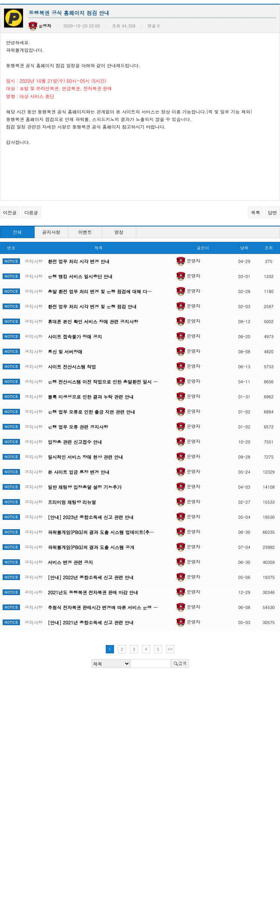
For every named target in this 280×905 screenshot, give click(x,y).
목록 (255, 212)
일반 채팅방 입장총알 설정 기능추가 (85, 487)
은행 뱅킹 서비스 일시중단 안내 (80, 276)
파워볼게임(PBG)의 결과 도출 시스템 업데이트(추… (101, 532)
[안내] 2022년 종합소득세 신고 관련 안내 (91, 577)
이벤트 (85, 232)
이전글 (10, 212)
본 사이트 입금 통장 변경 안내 (79, 472)
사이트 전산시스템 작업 (72, 366)
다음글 (31, 212)
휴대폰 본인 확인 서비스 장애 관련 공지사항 (93, 321)
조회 (269, 248)
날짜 (244, 248)
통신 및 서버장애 (65, 351)
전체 (17, 232)
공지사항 (51, 232)
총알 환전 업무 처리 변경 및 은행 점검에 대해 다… (100, 291)
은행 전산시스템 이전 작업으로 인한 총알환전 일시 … (103, 381)
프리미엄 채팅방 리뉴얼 (72, 502)
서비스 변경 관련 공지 (70, 562)
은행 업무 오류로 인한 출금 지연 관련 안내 (91, 411)
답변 (272, 212)
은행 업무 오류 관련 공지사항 (78, 427)
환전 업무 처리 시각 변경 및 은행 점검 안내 (92, 306)
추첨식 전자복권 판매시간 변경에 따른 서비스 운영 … (103, 607)
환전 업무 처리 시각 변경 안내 (79, 261)
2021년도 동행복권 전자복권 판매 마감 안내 (93, 592)
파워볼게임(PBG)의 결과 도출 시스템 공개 (91, 547)
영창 (118, 232)
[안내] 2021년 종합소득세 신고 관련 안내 (91, 622)
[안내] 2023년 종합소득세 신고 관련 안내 (91, 517)
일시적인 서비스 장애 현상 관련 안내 (85, 457)
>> (170, 649)
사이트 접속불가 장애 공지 (75, 336)
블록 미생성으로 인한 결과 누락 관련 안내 (91, 396)
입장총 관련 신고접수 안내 (75, 442)
